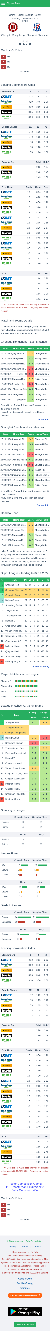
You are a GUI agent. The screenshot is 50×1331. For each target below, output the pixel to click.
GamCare (25, 1288)
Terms (25, 1246)
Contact (37, 1246)
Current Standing (40, 666)
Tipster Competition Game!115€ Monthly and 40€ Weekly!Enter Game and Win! (25, 1187)
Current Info (43, 419)
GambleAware (25, 1279)
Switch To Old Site (25, 1324)
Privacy (12, 1246)
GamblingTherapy (25, 1283)
